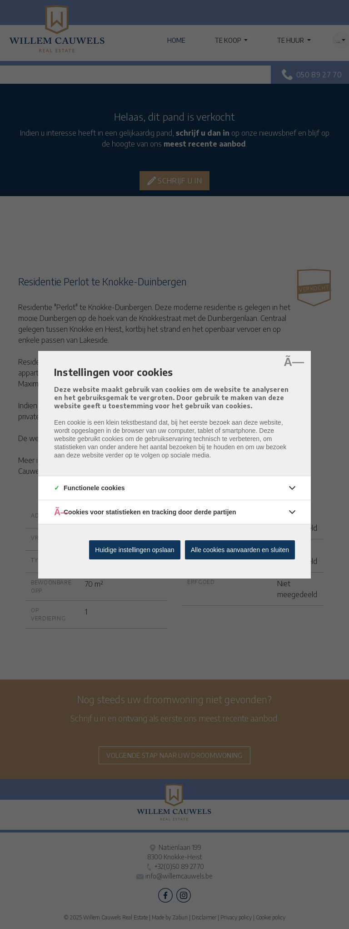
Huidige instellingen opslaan (134, 549)
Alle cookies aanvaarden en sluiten (240, 549)
